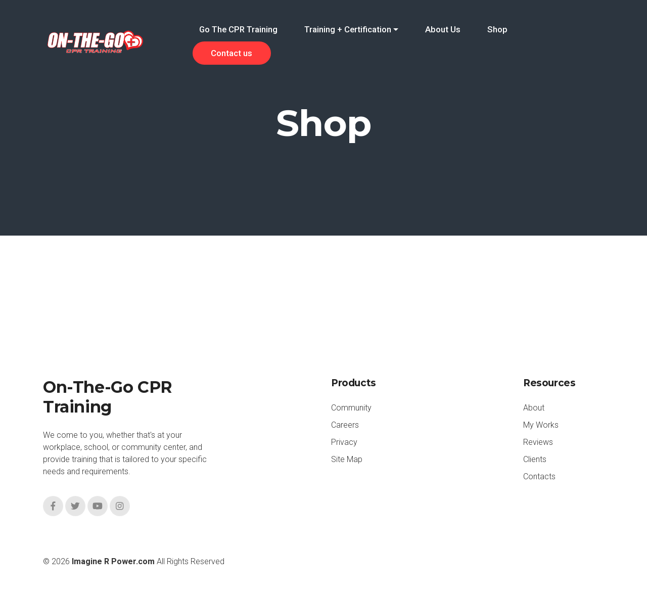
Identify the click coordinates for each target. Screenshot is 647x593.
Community (351, 408)
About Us (442, 29)
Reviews (538, 442)
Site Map (346, 459)
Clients (534, 459)
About (533, 408)
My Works (541, 425)
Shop (497, 29)
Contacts (539, 476)
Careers (345, 425)
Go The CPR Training (238, 29)
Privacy (344, 442)
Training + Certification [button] (347, 29)
